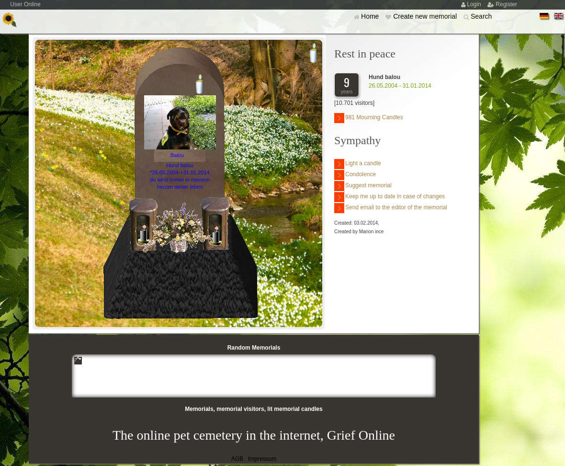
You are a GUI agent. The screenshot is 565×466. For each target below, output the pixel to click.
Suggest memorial (363, 186)
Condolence (355, 175)
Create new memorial (426, 16)
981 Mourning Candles (368, 118)
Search (481, 16)
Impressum (262, 458)
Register (506, 4)
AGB (237, 458)
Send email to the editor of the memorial (390, 208)
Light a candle (357, 164)
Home (371, 16)
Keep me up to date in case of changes (389, 197)
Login (475, 4)
